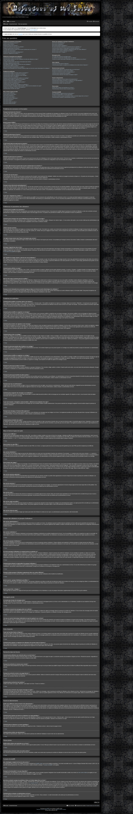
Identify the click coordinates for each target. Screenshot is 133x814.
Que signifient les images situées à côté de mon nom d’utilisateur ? (17, 64)
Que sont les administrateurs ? (58, 42)
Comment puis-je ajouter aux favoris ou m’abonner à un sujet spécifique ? (67, 80)
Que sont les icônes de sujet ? (9, 103)
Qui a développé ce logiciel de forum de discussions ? (63, 93)
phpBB (47, 808)
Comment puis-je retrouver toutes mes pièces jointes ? (63, 88)
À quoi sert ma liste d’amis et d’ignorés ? (60, 63)
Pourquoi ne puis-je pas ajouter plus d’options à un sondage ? (16, 78)
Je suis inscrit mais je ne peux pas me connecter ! (13, 46)
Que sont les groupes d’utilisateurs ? (59, 45)
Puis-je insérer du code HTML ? (9, 94)
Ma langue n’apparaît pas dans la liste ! (11, 63)
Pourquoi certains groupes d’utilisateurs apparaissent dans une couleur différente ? (69, 49)
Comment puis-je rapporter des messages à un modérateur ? (16, 84)
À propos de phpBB (48, 765)
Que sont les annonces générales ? (10, 98)
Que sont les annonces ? (8, 99)
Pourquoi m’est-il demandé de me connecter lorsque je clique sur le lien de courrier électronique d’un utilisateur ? (26, 68)
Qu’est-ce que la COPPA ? (8, 44)
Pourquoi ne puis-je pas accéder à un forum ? (12, 80)
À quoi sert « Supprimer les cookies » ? (11, 53)
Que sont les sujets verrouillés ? (10, 102)
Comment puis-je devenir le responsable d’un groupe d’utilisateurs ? (66, 48)
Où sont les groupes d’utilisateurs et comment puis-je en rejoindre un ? (66, 46)
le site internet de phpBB (8, 251)
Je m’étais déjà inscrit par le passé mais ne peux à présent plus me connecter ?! (19, 49)
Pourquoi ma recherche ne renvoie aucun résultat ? (62, 70)
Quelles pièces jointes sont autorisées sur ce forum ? (63, 87)
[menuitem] (5, 21)
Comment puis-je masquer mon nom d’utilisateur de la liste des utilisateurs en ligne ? (20, 59)
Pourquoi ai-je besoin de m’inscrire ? (10, 42)
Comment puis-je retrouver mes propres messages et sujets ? (65, 74)
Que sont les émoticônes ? (8, 95)
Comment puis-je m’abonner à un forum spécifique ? (63, 81)
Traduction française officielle (41, 809)
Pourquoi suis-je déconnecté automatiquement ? (13, 52)
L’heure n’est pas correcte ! (9, 60)
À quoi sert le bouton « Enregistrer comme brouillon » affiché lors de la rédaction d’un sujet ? (22, 85)
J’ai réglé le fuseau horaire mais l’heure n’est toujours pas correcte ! (17, 61)
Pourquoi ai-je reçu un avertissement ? (11, 83)
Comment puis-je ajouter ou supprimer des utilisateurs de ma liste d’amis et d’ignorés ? (70, 64)
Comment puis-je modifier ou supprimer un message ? (14, 74)
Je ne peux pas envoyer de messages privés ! (61, 56)
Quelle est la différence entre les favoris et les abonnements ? (65, 79)
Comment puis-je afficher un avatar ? (11, 65)
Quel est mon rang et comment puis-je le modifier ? (13, 67)
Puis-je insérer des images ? (9, 96)
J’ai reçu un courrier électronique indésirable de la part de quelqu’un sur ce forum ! (69, 59)
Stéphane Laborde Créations (60, 809)
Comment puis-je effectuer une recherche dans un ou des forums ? (66, 69)
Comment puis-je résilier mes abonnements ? (61, 83)
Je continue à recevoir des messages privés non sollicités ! (64, 57)
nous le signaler (33, 29)
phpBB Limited (39, 763)
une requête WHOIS (33, 783)
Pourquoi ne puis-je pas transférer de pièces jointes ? (14, 81)
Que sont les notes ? (7, 100)
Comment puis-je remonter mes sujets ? (11, 88)
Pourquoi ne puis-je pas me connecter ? (11, 48)
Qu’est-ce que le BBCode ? (9, 92)
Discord (20, 34)
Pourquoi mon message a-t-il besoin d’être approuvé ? (14, 87)
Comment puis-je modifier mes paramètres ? (12, 57)
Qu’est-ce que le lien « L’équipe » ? (59, 52)
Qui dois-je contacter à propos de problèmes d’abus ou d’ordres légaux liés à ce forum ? (70, 95)
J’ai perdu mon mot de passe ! (9, 50)
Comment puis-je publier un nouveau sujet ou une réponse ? (15, 72)
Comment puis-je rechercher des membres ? (61, 73)
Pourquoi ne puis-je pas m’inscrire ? (10, 45)
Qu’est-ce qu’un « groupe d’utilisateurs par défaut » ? (63, 50)
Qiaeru (49, 809)
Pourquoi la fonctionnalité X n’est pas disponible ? (62, 94)
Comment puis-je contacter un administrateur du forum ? (63, 97)
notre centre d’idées (82, 772)
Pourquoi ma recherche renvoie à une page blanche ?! (63, 72)
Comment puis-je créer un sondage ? (11, 76)
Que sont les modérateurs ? (58, 44)
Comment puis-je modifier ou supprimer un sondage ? (14, 79)
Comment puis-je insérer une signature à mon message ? (15, 75)
